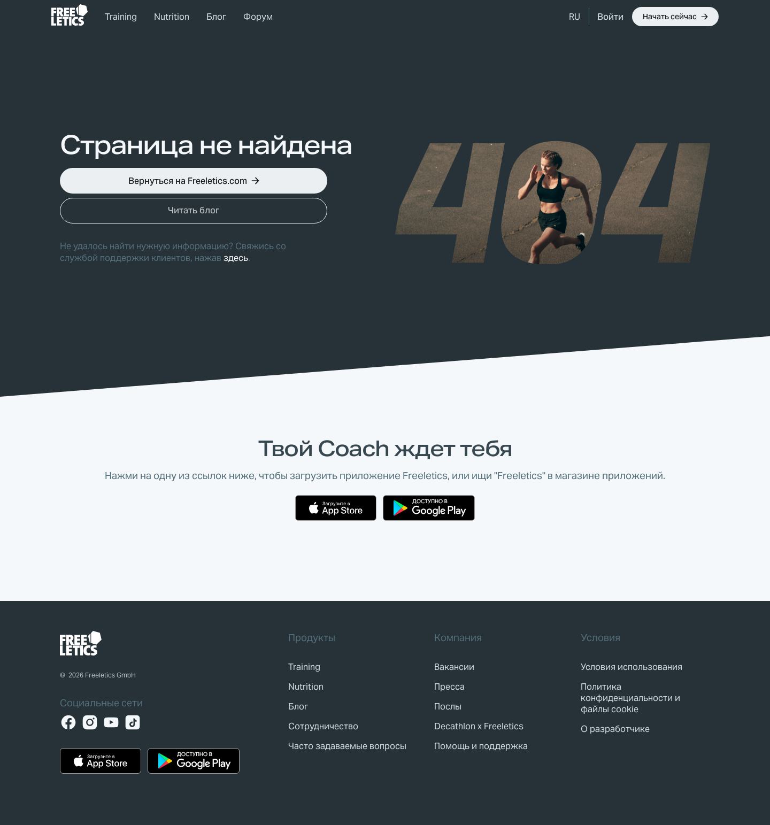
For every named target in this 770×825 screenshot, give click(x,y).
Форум (258, 16)
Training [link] (121, 16)
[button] (574, 16)
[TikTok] (132, 722)
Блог (216, 16)
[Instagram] (89, 722)
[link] (69, 15)
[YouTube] (111, 722)
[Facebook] (68, 722)
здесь (236, 258)
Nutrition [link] (171, 16)
